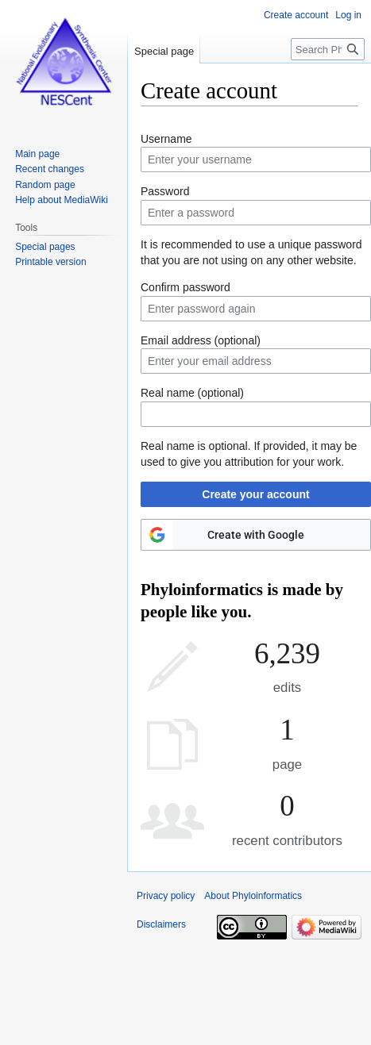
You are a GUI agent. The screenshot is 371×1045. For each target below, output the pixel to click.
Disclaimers (161, 924)
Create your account (255, 494)
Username (166, 139)
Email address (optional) (201, 340)
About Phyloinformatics (253, 895)
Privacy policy (166, 895)
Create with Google (255, 534)
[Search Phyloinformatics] (328, 49)
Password (165, 191)
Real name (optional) (192, 392)
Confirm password (185, 287)
